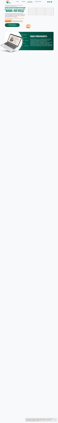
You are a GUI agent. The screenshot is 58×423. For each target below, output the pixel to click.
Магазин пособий (38, 1)
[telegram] (48, 1)
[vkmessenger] (49, 1)
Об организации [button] (30, 2)
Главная (17, 1)
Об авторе (23, 1)
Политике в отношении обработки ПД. (45, 420)
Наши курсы (30, 1)
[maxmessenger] (51, 1)
